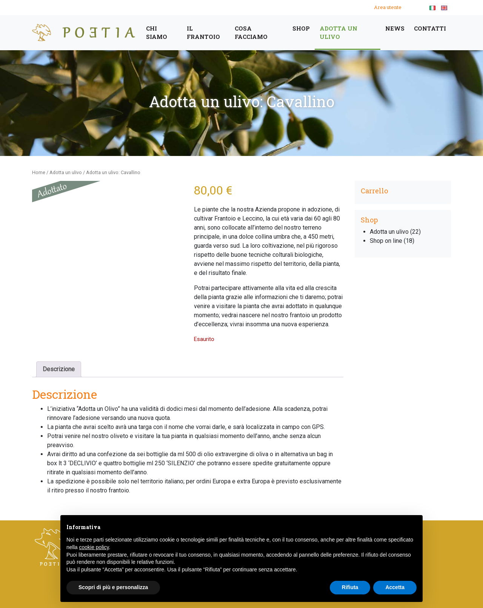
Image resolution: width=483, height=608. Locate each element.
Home (38, 172)
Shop (301, 28)
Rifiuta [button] (350, 587)
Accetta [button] (395, 587)
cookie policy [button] (94, 547)
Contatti (430, 28)
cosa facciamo (251, 33)
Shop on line (386, 240)
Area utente (387, 7)
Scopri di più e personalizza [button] (113, 587)
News (395, 28)
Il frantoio (203, 33)
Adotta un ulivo (338, 33)
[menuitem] (432, 7)
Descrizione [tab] (59, 369)
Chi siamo (156, 33)
